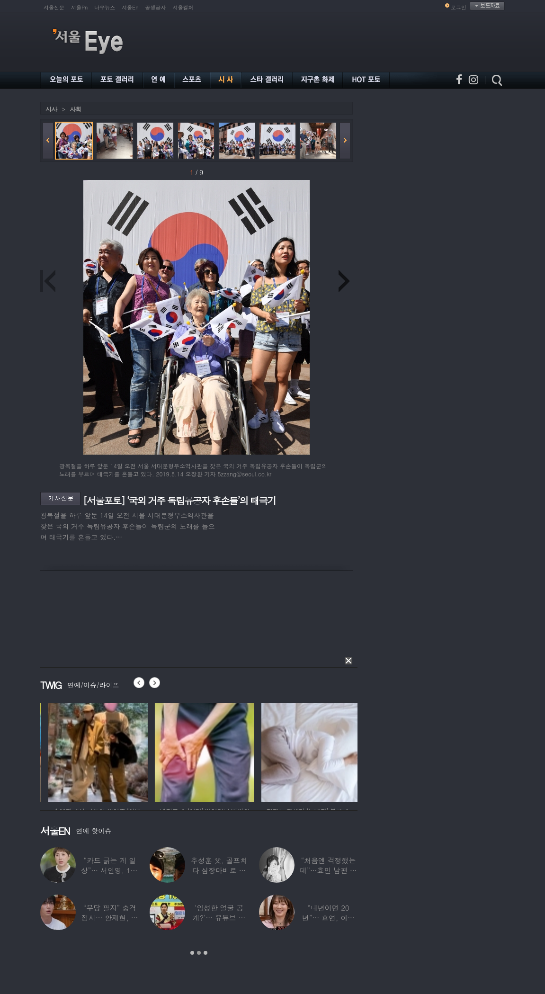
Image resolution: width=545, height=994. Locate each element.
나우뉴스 (104, 7)
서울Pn (79, 7)
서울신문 (54, 7)
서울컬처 (183, 7)
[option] (142, 751)
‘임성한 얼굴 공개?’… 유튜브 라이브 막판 (219, 917)
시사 (51, 109)
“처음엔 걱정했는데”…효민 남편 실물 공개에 (328, 870)
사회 (75, 109)
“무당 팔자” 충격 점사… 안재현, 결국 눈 (109, 917)
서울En (130, 7)
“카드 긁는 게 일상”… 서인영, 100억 (110, 870)
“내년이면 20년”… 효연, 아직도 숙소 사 (328, 917)
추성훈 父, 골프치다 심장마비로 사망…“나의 (219, 870)
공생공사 (155, 7)
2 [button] (199, 953)
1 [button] (192, 953)
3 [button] (205, 953)
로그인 (458, 7)
